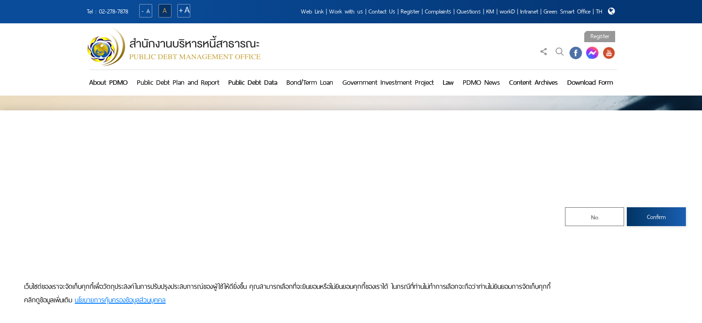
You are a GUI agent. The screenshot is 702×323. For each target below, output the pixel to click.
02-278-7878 (113, 11)
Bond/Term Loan (310, 82)
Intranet (529, 11)
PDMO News (481, 82)
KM (490, 11)
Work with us (346, 11)
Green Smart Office (567, 11)
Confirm (656, 217)
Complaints (438, 11)
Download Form (590, 82)
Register (410, 11)
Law (448, 82)
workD (507, 11)
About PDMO (108, 82)
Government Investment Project (388, 82)
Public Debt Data (252, 82)
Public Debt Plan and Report (178, 82)
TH (599, 11)
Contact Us (381, 11)
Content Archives (533, 82)
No (594, 217)
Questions (469, 11)
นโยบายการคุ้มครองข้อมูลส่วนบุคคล (120, 300)
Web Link (312, 11)
